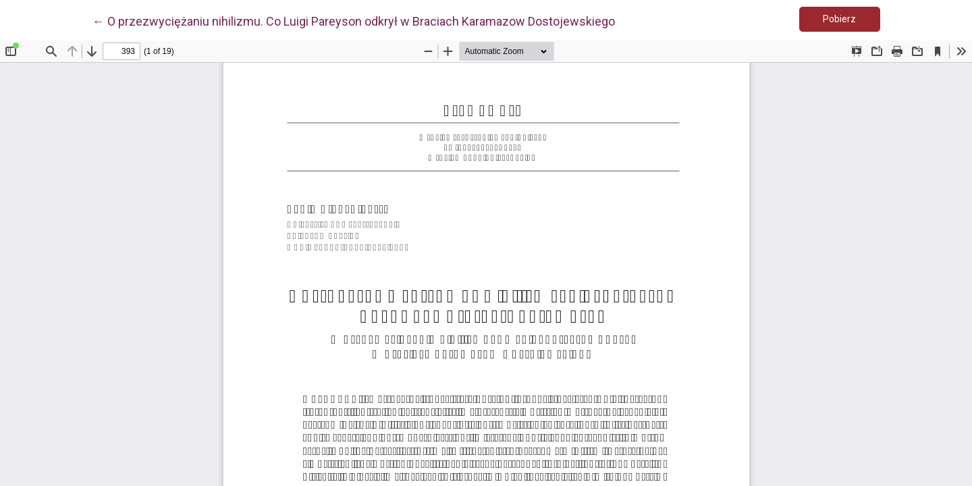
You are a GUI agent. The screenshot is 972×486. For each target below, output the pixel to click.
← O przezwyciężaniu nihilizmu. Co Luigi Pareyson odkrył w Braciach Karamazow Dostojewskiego (353, 20)
